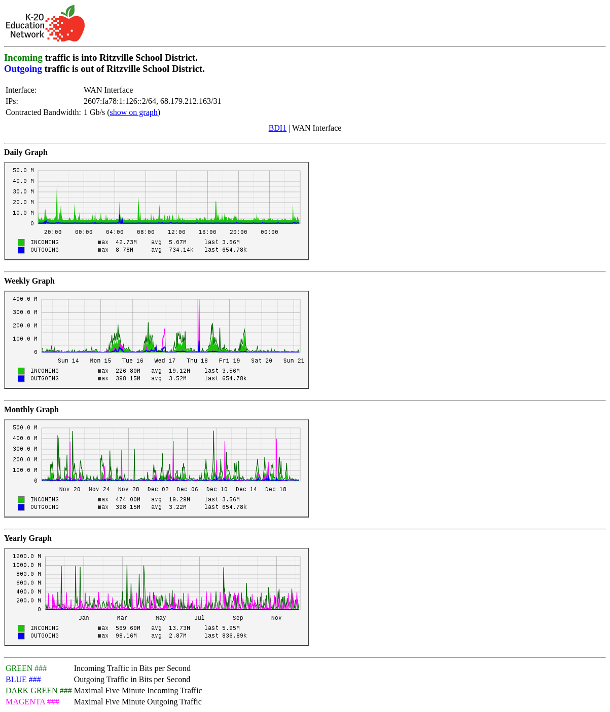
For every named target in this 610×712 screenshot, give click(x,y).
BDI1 (278, 128)
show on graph (134, 112)
